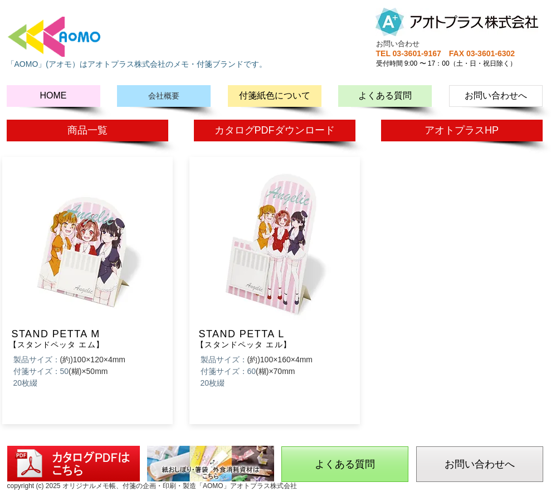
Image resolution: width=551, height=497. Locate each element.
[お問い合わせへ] (496, 96)
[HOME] (53, 96)
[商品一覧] (87, 130)
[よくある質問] (385, 96)
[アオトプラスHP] (462, 130)
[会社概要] (164, 96)
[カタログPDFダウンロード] (274, 130)
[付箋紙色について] (274, 96)
